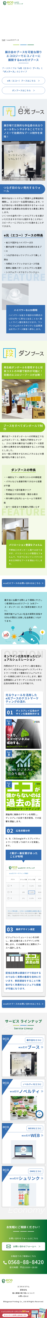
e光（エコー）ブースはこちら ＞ (23, 80)
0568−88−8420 (23, 1261)
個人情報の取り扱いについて (23, 1293)
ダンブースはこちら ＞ (23, 90)
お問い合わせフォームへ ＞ (26, 1246)
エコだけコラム (23, 1286)
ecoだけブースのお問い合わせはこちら (23, 583)
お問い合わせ (23, 1296)
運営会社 (23, 1290)
